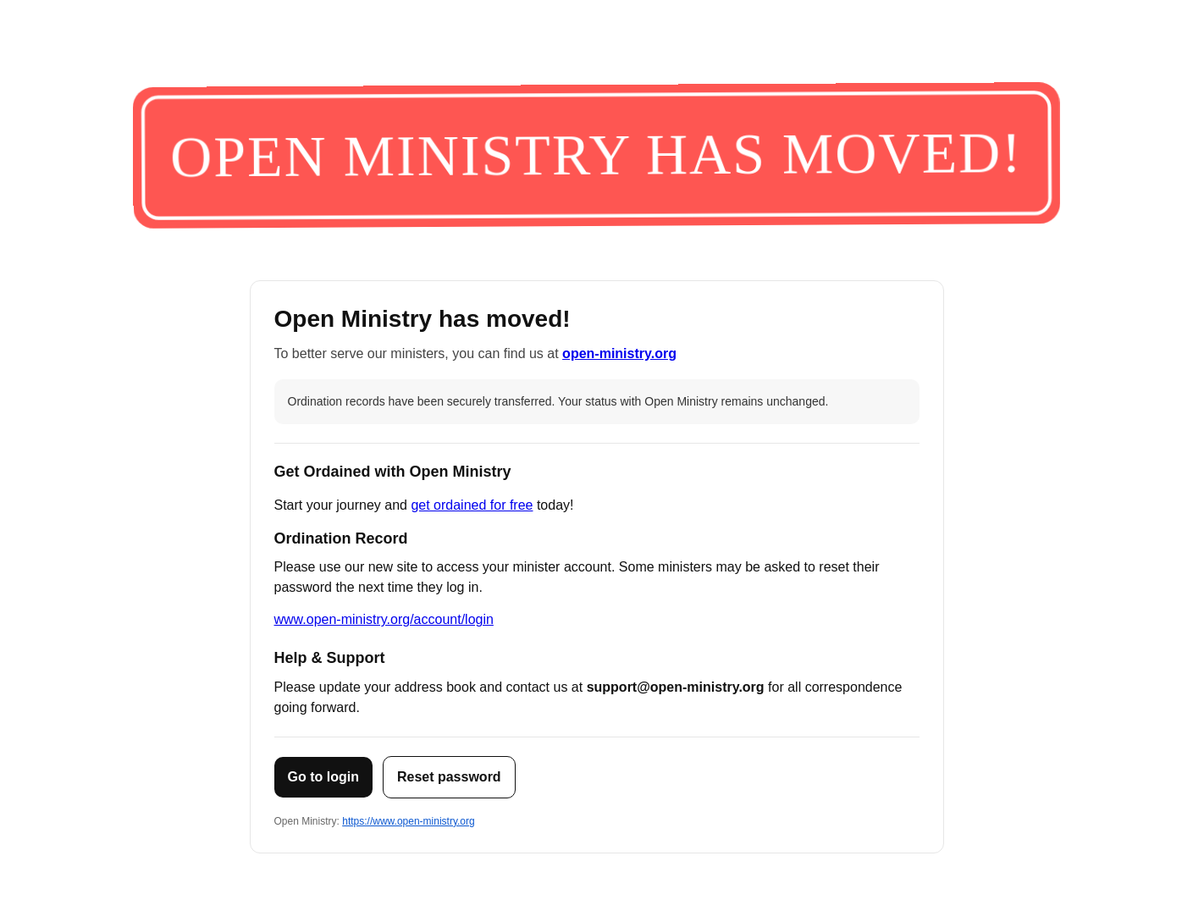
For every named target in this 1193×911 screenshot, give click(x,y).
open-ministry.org (619, 353)
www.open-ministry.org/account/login (384, 619)
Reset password (449, 777)
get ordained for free (472, 505)
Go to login (323, 777)
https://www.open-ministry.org (408, 821)
